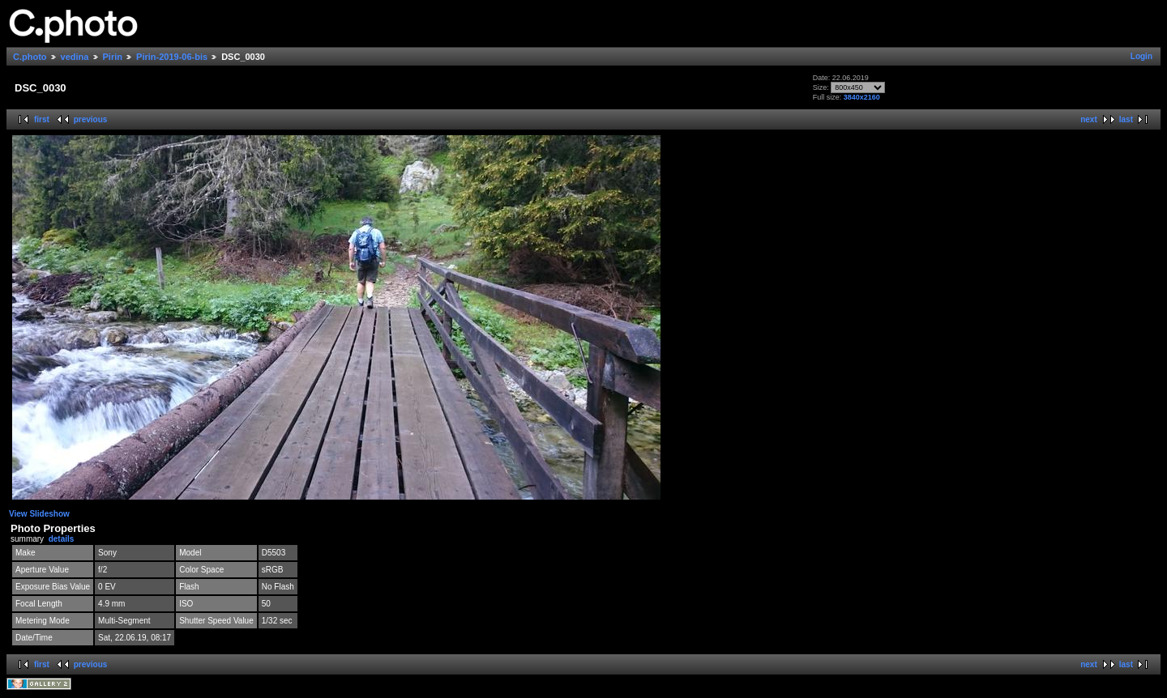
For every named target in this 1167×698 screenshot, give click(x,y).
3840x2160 (862, 97)
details (62, 538)
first (41, 119)
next (1088, 119)
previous (91, 119)
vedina (75, 57)
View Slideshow (39, 513)
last (1126, 119)
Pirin (112, 57)
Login (1141, 56)
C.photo (30, 57)
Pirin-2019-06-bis (171, 57)
